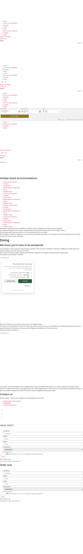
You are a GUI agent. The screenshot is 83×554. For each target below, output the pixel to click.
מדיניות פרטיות (7, 447)
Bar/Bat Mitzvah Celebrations (11, 183)
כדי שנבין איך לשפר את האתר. (20, 275)
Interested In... (7, 442)
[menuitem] (2, 82)
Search (2, 40)
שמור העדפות (10, 281)
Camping (5, 25)
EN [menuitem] (2, 82)
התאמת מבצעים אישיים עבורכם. (21, 277)
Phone (5, 431)
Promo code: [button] (61, 115)
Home (5, 21)
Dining (5, 27)
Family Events (7, 181)
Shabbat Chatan (7, 187)
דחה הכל (27, 286)
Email (5, 437)
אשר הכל (25, 281)
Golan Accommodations (10, 23)
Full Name (6, 426)
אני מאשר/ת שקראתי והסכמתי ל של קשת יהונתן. (26, 449)
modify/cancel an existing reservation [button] (74, 115)
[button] (11, 111)
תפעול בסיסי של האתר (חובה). (21, 272)
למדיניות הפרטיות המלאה (18, 290)
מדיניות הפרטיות (20, 449)
